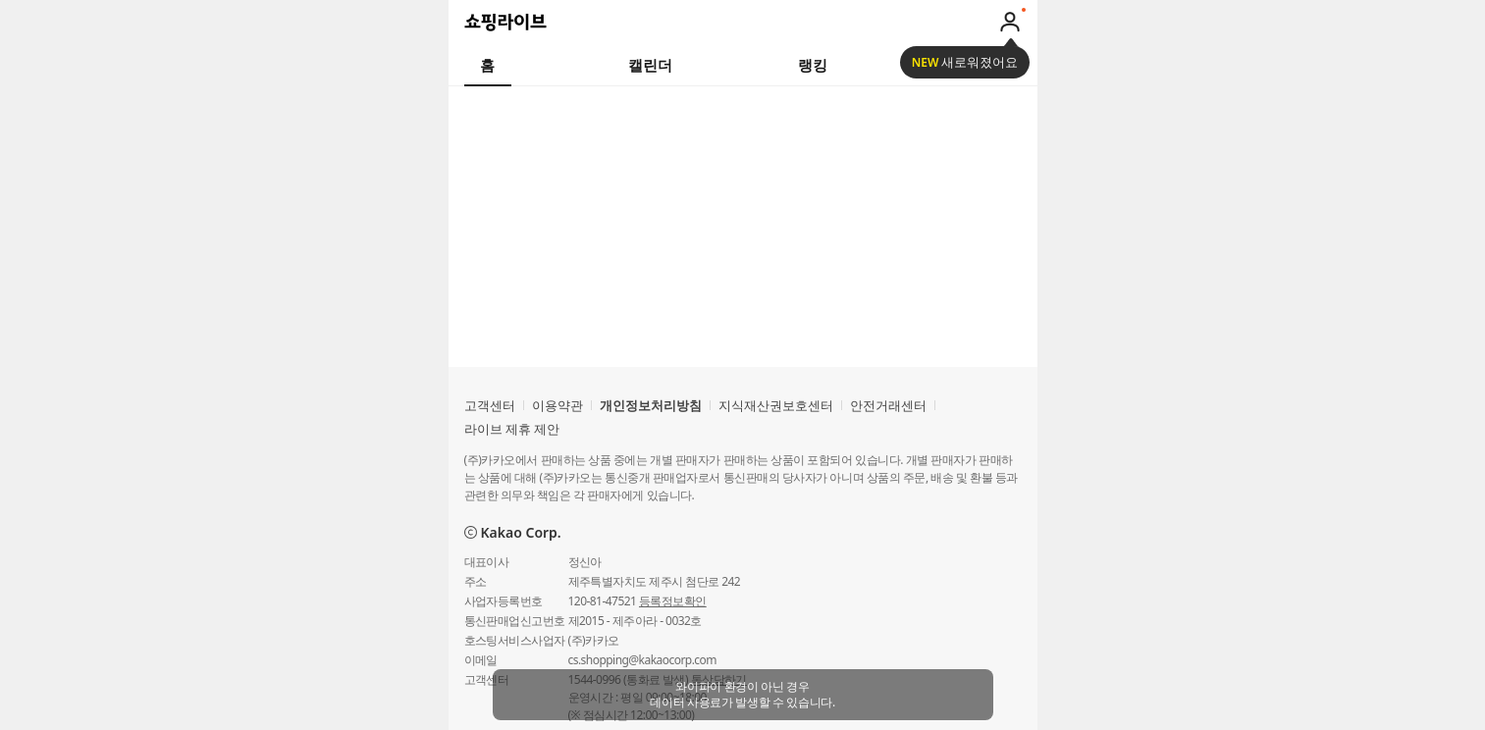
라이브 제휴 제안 (512, 429)
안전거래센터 (888, 405)
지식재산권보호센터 (775, 405)
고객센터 (489, 405)
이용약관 (557, 405)
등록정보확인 (673, 601)
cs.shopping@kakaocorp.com (642, 660)
